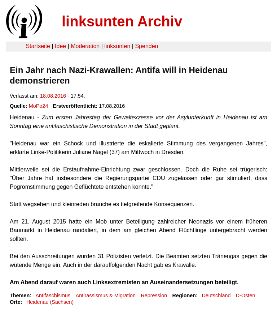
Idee (60, 46)
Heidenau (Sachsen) (50, 302)
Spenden (146, 46)
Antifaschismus (52, 295)
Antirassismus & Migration (106, 295)
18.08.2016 (53, 96)
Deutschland (216, 295)
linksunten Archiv (122, 21)
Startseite (38, 46)
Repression (154, 295)
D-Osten (245, 295)
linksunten (117, 46)
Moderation (85, 46)
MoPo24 (38, 106)
